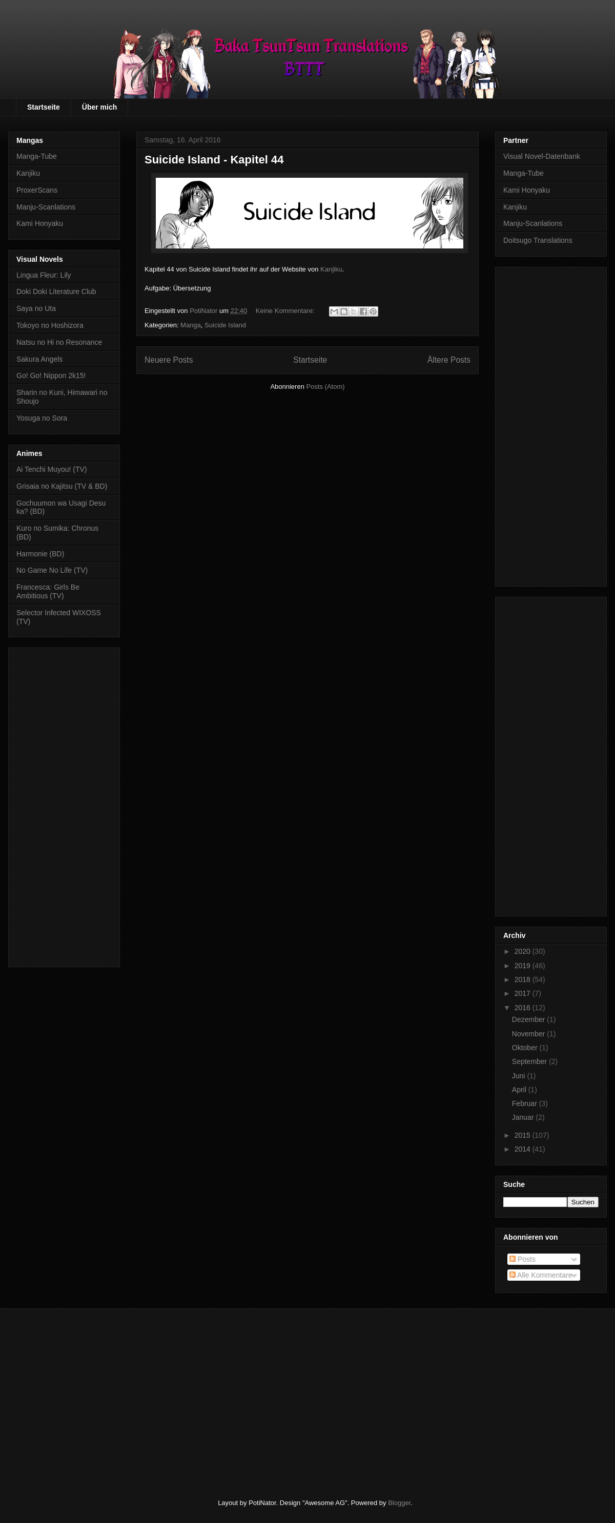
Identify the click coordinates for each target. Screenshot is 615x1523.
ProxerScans (36, 190)
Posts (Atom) (325, 386)
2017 (523, 993)
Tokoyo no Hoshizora (50, 325)
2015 (523, 1135)
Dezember (529, 1019)
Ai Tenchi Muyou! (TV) (51, 469)
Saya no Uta (36, 308)
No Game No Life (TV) (52, 570)
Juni (519, 1076)
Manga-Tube (36, 156)
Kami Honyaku (39, 223)
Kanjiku (331, 269)
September (530, 1061)
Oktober (526, 1048)
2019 (523, 966)
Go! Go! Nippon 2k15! (51, 375)
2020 (523, 951)
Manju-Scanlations (45, 207)
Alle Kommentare (540, 1275)
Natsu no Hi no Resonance (59, 342)
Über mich (99, 107)
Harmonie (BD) (40, 554)
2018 (523, 979)
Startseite (43, 107)
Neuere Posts (169, 360)
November (529, 1034)
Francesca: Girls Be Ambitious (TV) (47, 591)
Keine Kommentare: (286, 311)
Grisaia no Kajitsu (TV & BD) (61, 486)
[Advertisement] (64, 805)
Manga (190, 325)
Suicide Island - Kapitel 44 (214, 159)
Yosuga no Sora (41, 418)
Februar (525, 1103)
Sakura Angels (39, 359)
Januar (524, 1117)
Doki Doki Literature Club (56, 291)
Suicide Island (225, 325)
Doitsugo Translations (537, 240)
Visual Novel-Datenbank (541, 156)
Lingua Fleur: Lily (43, 275)
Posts (522, 1259)
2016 (523, 1008)
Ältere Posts (448, 360)
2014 (523, 1149)
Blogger (399, 1503)
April (520, 1090)
